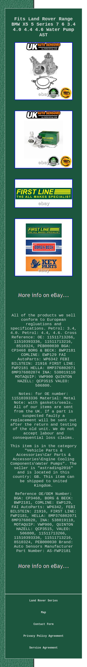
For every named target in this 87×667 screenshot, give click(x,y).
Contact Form (43, 624)
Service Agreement (43, 647)
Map (43, 612)
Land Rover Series (43, 600)
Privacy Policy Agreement (43, 636)
